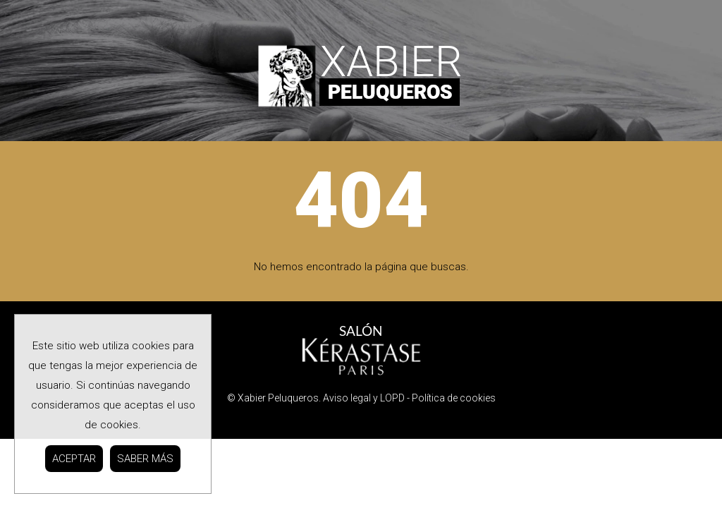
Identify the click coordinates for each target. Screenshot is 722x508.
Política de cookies (454, 398)
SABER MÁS (145, 458)
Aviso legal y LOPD (364, 398)
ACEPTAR (74, 458)
